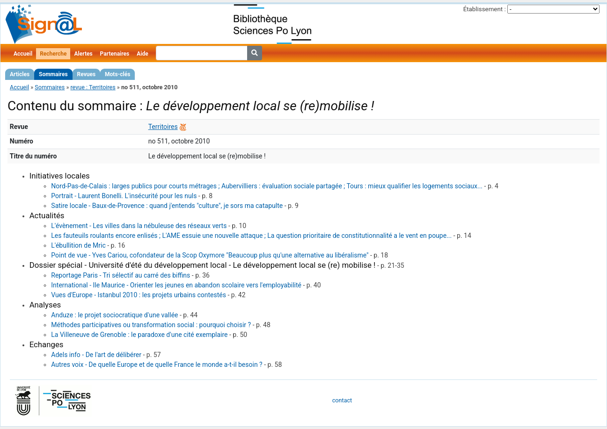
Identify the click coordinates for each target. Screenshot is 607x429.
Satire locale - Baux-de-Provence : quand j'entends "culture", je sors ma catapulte (167, 205)
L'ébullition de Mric (78, 245)
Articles (19, 74)
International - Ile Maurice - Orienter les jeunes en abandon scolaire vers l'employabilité (176, 285)
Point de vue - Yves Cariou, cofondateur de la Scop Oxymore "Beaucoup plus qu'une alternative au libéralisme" (209, 255)
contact (342, 400)
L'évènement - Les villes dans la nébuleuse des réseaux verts (139, 225)
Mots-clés (117, 74)
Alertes (83, 53)
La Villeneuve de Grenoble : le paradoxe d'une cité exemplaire (139, 334)
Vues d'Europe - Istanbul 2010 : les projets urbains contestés (138, 295)
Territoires (163, 126)
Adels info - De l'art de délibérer (96, 354)
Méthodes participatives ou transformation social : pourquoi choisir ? (151, 325)
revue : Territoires (92, 87)
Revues (86, 74)
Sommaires (53, 74)
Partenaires (115, 53)
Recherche (53, 53)
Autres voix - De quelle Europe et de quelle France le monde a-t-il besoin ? (156, 364)
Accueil (23, 53)
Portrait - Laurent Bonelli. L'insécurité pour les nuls (124, 196)
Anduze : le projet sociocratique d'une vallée (114, 315)
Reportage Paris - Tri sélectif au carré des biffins (120, 275)
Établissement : (484, 9)
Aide (142, 53)
